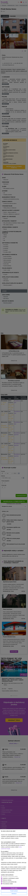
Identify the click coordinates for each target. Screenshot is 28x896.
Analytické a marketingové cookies (11, 878)
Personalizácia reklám (8, 883)
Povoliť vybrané (14, 890)
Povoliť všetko (14, 888)
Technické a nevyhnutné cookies (10, 876)
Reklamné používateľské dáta (9, 881)
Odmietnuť (14, 893)
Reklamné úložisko (7, 880)
